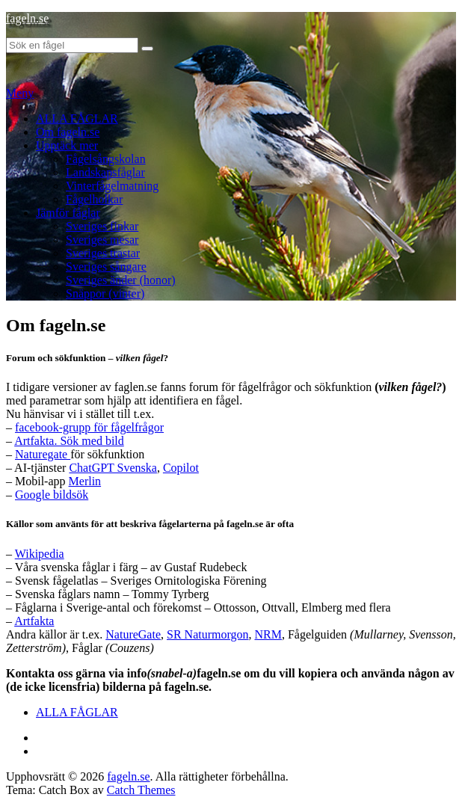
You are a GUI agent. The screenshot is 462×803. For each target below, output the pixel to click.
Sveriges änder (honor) (121, 280)
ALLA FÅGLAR (77, 118)
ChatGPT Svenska (112, 467)
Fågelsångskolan (106, 159)
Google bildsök (51, 494)
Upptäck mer (67, 145)
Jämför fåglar (68, 212)
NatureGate (133, 634)
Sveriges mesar (102, 239)
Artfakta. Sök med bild (69, 440)
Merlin (85, 481)
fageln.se (27, 18)
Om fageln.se (67, 132)
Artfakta (34, 621)
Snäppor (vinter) (105, 293)
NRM (268, 634)
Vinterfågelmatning (112, 185)
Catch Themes (141, 790)
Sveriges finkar (102, 226)
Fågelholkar (94, 199)
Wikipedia (39, 553)
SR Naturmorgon (207, 634)
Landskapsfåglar (105, 172)
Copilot (181, 467)
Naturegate (42, 454)
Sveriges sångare (106, 266)
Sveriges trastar (103, 253)
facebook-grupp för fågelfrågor (89, 427)
